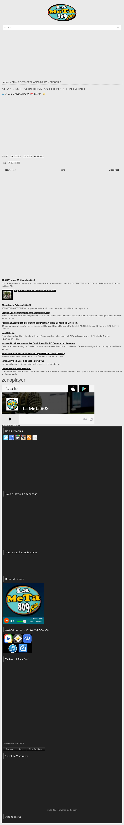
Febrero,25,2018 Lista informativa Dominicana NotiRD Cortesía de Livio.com (40, 323)
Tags (21, 749)
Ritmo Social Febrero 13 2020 (16, 305)
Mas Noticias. (8, 333)
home (5, 82)
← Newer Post (9, 170)
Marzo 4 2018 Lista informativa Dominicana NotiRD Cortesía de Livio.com (38, 343)
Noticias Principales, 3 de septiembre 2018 (23, 361)
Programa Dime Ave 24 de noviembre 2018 (35, 290)
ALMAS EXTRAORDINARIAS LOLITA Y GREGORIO (43, 89)
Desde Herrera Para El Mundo (16, 368)
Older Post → (115, 170)
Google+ (39, 156)
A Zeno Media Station (11, 425)
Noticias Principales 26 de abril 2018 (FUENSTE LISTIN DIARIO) (33, 353)
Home (62, 170)
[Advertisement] (62, 56)
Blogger (73, 810)
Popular (9, 749)
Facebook (15, 156)
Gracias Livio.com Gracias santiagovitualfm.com (26, 312)
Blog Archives (35, 749)
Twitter (27, 156)
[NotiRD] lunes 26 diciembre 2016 (18, 280)
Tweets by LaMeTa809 (13, 743)
